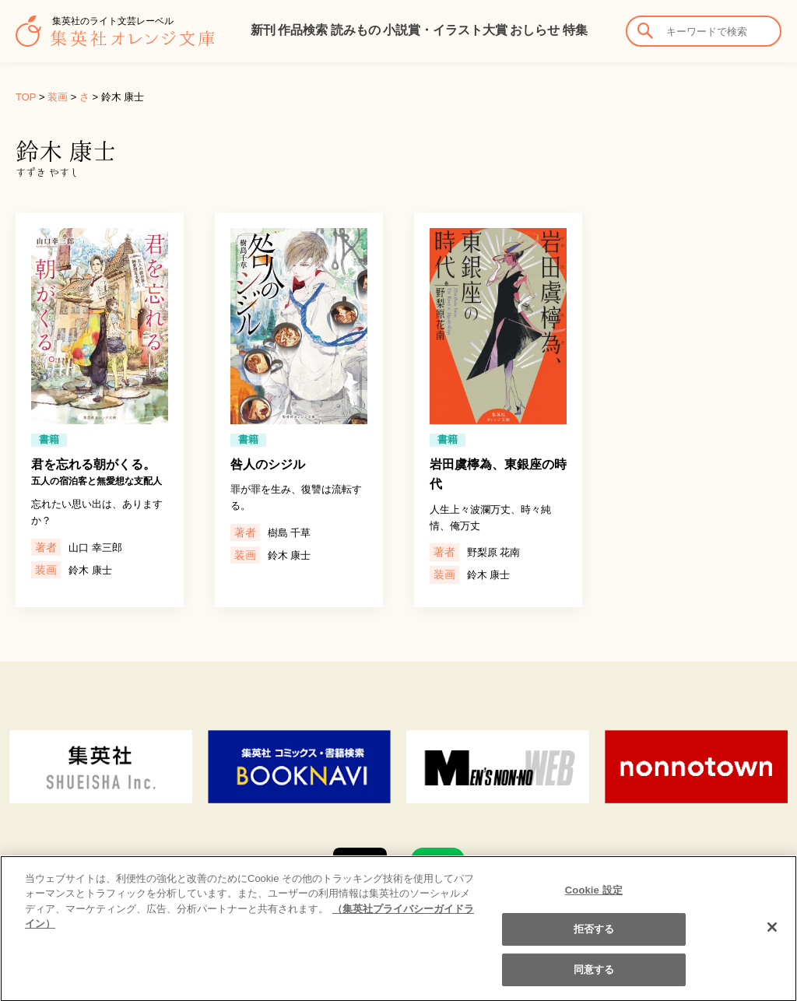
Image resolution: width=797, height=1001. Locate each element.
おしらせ (535, 30)
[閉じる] (772, 935)
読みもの (356, 30)
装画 (57, 97)
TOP (26, 97)
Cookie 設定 (594, 898)
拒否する (594, 937)
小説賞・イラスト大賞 (445, 30)
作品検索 (303, 30)
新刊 (263, 30)
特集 (575, 30)
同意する (594, 978)
